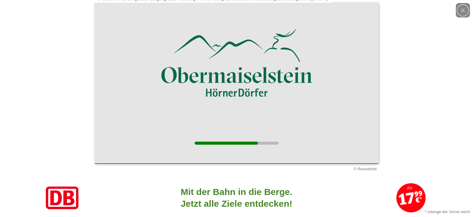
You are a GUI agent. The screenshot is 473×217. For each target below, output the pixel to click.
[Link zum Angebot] (236, 198)
